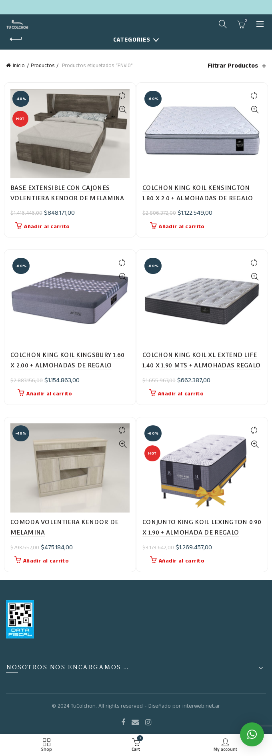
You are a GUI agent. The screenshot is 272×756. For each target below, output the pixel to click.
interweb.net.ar (201, 706)
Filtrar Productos (233, 66)
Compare (123, 96)
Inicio (19, 66)
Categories (131, 40)
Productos (42, 66)
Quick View (123, 110)
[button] (252, 734)
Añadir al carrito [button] (47, 226)
